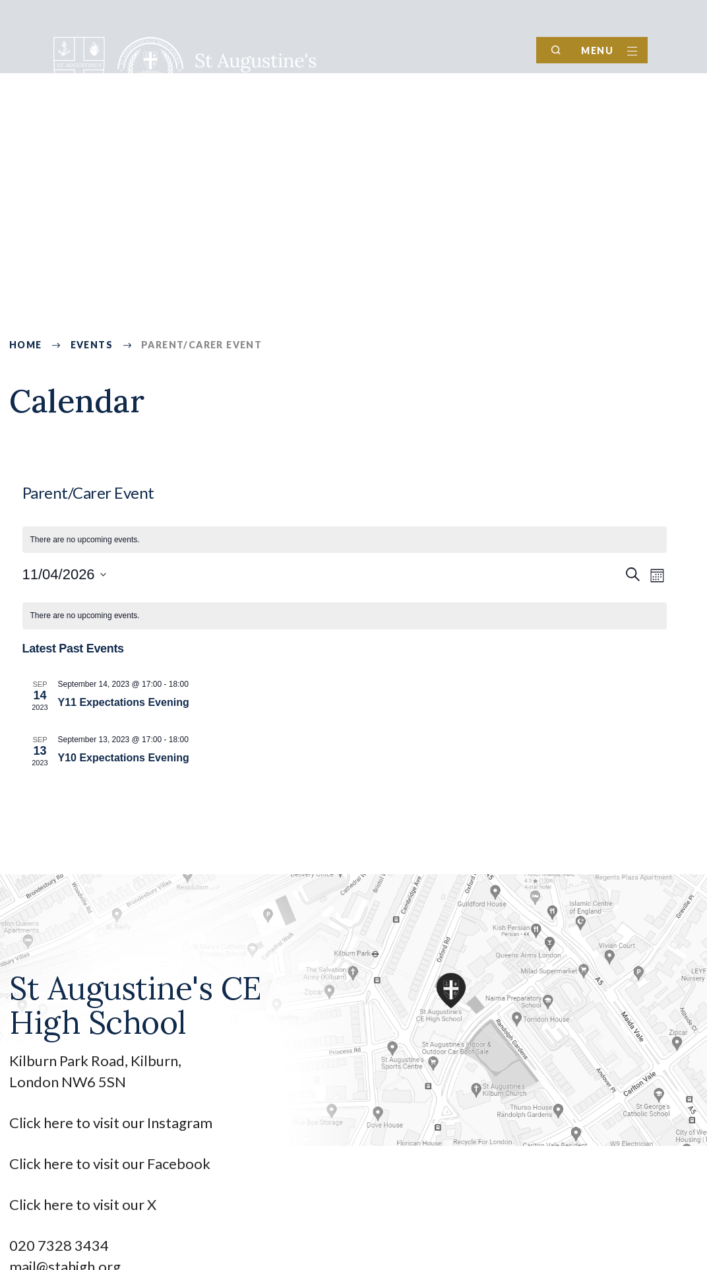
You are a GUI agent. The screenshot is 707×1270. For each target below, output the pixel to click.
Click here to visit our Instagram (112, 1122)
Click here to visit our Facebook (109, 1163)
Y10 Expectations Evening (123, 757)
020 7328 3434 (59, 1245)
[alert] (344, 540)
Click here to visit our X (84, 1204)
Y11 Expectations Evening (123, 702)
